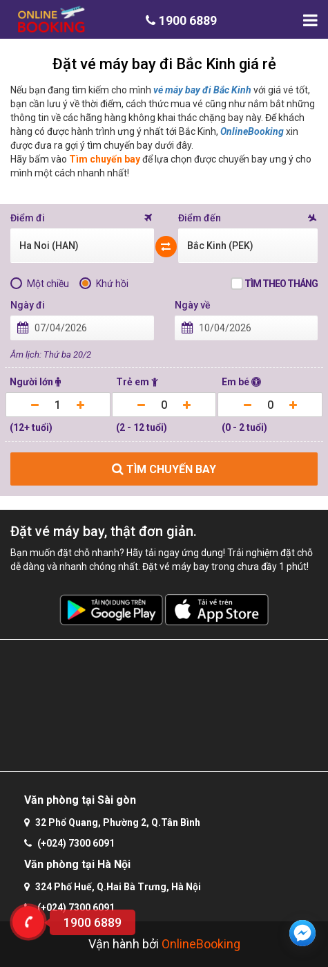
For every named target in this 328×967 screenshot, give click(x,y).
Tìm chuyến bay (104, 159)
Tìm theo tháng (281, 283)
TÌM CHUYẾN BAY (164, 469)
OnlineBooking (252, 131)
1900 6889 (181, 20)
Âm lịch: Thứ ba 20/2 (50, 354)
